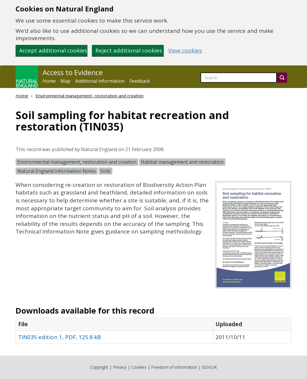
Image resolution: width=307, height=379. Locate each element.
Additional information (100, 81)
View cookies (185, 50)
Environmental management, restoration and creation (90, 96)
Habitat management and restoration (182, 162)
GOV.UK (209, 367)
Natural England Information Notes (56, 171)
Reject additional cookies (128, 50)
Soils (105, 171)
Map (65, 81)
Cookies (138, 367)
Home (49, 81)
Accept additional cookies (53, 50)
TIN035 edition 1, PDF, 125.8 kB (59, 337)
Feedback (139, 81)
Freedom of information (174, 367)
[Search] (282, 77)
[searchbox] (238, 77)
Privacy (119, 367)
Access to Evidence (73, 72)
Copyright (99, 367)
